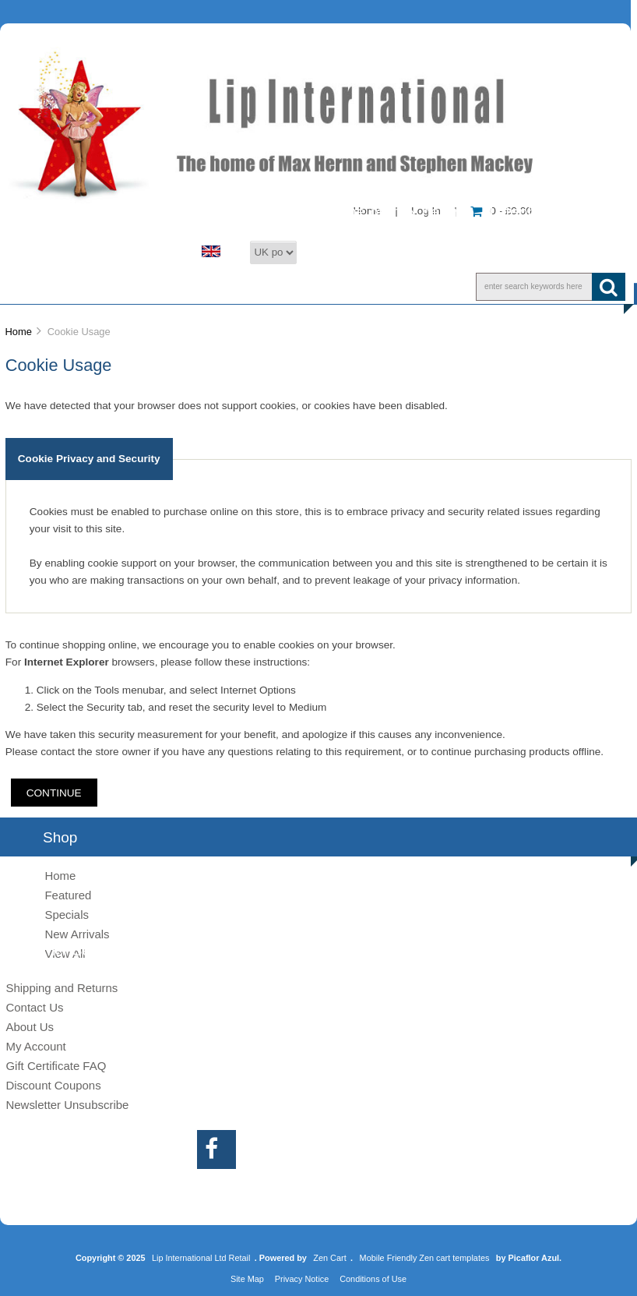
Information (432, 286)
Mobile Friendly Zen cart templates (425, 1257)
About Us (156, 286)
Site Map (247, 1279)
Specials (66, 914)
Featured (67, 895)
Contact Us (34, 1007)
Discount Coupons (52, 1085)
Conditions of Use (373, 1279)
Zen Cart (329, 1257)
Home (18, 331)
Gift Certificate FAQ (55, 1065)
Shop (60, 286)
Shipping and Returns (61, 987)
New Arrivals (76, 934)
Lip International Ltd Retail (201, 1257)
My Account (35, 1046)
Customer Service (291, 286)
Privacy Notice (302, 1279)
